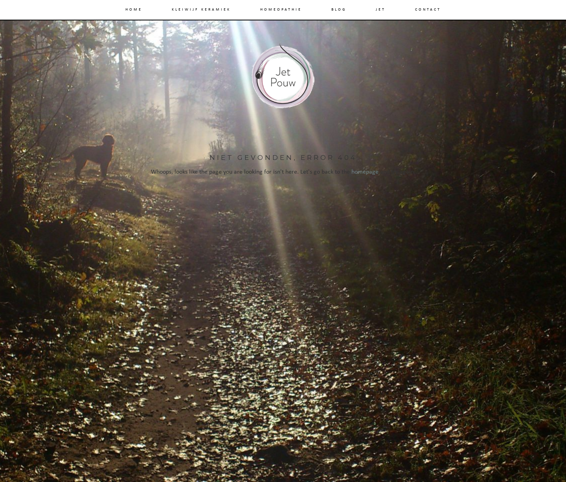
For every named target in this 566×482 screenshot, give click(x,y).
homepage (365, 172)
